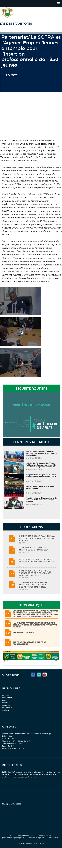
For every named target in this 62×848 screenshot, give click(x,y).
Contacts (5, 710)
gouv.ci (9, 835)
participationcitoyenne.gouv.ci (13, 837)
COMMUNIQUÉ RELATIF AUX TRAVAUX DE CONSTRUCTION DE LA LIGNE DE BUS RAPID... (37, 538)
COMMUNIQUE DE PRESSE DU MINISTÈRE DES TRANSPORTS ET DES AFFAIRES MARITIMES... (35, 584)
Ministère (5, 695)
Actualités (6, 705)
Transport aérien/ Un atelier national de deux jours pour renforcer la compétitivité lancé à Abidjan (41, 453)
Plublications (7, 698)
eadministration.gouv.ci (25, 835)
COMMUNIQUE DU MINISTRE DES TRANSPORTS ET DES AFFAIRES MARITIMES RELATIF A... (35, 573)
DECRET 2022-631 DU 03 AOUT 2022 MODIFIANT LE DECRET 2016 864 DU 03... (37, 561)
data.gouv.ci (53, 837)
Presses (5, 703)
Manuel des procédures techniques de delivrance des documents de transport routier (35, 625)
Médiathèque (7, 707)
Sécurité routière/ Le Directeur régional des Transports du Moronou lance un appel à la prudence (41, 500)
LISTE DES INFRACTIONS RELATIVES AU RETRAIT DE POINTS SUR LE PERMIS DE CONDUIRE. (35, 612)
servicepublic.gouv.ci (36, 837)
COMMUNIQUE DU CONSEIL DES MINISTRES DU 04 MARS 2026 (34, 548)
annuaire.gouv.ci (45, 835)
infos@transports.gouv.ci (16, 748)
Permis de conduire (23, 633)
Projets (4, 700)
